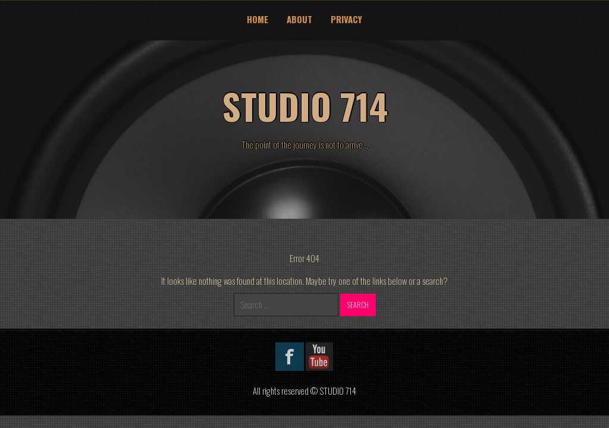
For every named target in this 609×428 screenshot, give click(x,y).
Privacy (346, 19)
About (299, 19)
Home (257, 19)
